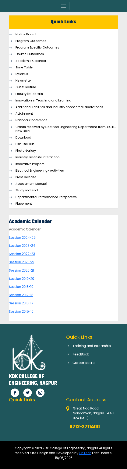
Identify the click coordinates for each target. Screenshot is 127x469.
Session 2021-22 (21, 262)
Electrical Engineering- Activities (39, 171)
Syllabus (21, 74)
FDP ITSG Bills (25, 144)
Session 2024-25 (22, 237)
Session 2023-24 (22, 245)
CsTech (85, 453)
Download (23, 138)
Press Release (25, 177)
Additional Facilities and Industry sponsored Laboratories (59, 107)
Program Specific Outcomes (37, 48)
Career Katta (84, 362)
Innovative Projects (30, 164)
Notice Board (25, 34)
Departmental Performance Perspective (46, 197)
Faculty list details (29, 94)
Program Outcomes (30, 41)
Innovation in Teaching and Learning (43, 101)
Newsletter (23, 81)
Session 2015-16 (21, 311)
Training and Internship (92, 345)
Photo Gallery (25, 151)
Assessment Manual (31, 184)
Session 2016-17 (21, 303)
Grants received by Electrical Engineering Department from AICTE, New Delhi (65, 129)
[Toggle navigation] (64, 6)
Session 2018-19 (21, 286)
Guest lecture (25, 87)
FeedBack (81, 354)
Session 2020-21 (21, 270)
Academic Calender (30, 61)
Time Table (24, 67)
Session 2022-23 (22, 254)
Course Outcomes (29, 54)
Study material (26, 190)
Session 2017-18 (21, 295)
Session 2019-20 (21, 278)
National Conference (31, 120)
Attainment (24, 114)
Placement (23, 204)
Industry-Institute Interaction (37, 157)
